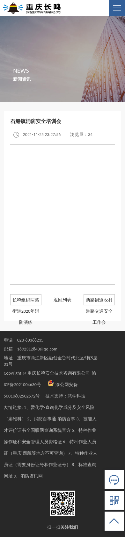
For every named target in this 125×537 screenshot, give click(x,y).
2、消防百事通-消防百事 (51, 419)
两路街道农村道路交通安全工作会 (99, 301)
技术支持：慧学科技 (63, 396)
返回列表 (62, 299)
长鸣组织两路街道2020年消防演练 (25, 301)
